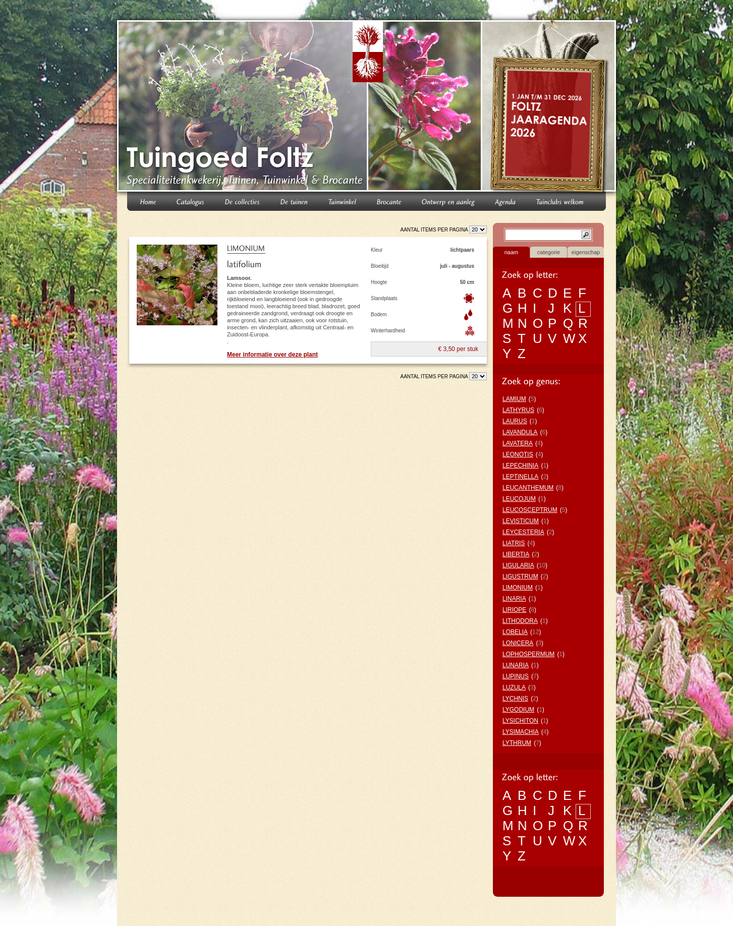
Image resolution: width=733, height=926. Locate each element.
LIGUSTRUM (520, 576)
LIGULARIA (518, 565)
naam (511, 252)
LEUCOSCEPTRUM (529, 509)
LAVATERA (517, 443)
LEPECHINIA (520, 465)
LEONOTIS (517, 454)
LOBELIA (515, 631)
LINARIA (514, 598)
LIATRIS (513, 543)
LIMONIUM (517, 587)
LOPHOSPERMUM (528, 654)
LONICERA (517, 643)
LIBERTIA (515, 554)
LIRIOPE (514, 609)
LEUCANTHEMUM (527, 487)
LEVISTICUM (520, 521)
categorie (548, 252)
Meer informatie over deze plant (272, 354)
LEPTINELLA (520, 476)
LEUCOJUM (519, 498)
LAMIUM (514, 398)
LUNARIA (515, 665)
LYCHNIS (515, 698)
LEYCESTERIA (523, 532)
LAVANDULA (520, 432)
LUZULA (514, 687)
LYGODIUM (518, 709)
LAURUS (514, 421)
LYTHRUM (516, 742)
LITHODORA (520, 620)
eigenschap (586, 252)
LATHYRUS (518, 410)
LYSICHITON (520, 720)
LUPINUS (515, 676)
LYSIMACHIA (520, 731)
